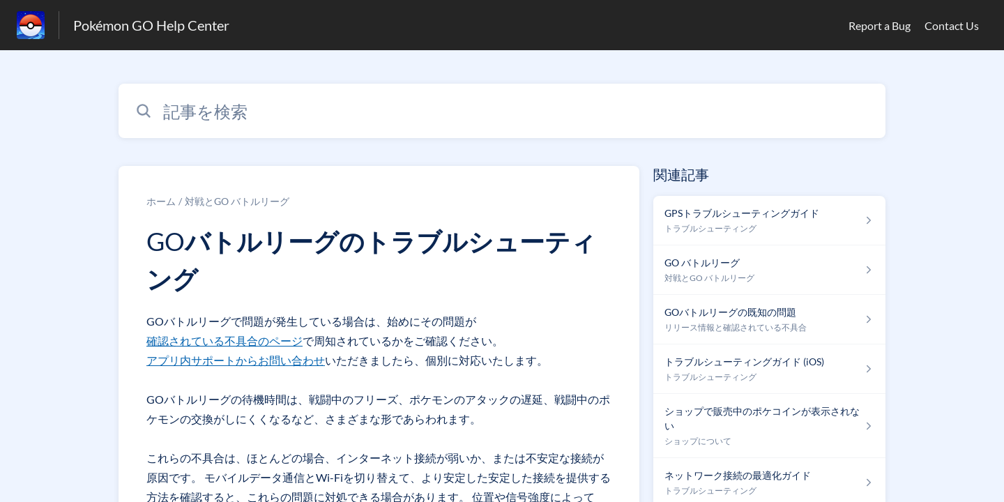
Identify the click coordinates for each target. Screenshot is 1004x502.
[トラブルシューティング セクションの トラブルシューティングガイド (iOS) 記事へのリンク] (769, 369)
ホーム (161, 201)
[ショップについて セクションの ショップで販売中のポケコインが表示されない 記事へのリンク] (769, 426)
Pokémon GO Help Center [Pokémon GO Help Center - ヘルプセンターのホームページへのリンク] (151, 25)
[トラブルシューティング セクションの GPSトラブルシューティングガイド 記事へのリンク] (769, 220)
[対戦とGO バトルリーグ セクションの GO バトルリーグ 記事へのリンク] (769, 270)
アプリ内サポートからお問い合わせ (235, 360)
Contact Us (952, 25)
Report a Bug (880, 25)
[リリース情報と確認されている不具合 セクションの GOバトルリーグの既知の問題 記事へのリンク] (769, 319)
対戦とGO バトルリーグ (237, 201)
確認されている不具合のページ (224, 340)
